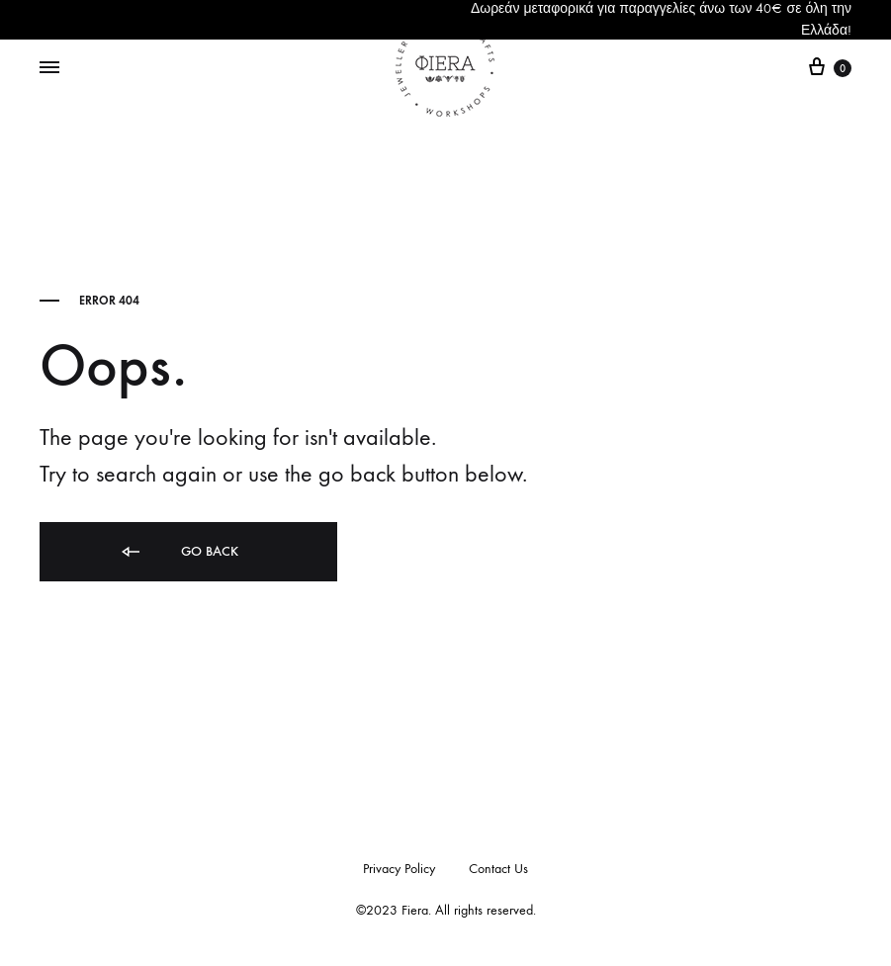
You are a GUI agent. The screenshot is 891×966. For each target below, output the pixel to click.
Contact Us (498, 868)
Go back (178, 552)
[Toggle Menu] (49, 68)
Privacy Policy (399, 868)
